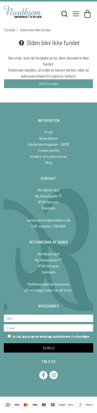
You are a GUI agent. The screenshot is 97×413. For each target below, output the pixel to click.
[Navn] (48, 317)
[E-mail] (48, 327)
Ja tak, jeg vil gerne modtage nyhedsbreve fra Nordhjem (48, 336)
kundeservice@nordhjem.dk (48, 220)
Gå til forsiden (48, 84)
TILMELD (49, 348)
